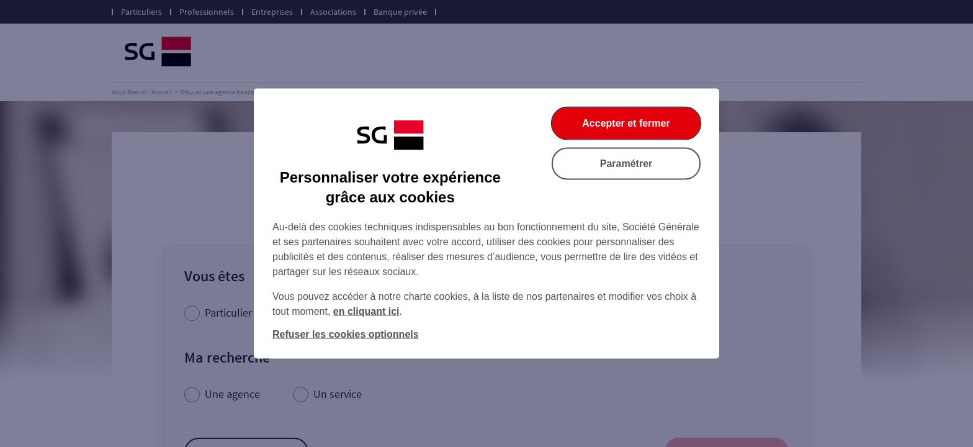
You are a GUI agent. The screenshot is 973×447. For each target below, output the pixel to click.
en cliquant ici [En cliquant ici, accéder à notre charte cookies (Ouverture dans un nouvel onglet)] (366, 311)
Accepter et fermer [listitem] (626, 123)
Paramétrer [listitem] (626, 163)
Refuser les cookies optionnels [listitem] (345, 334)
